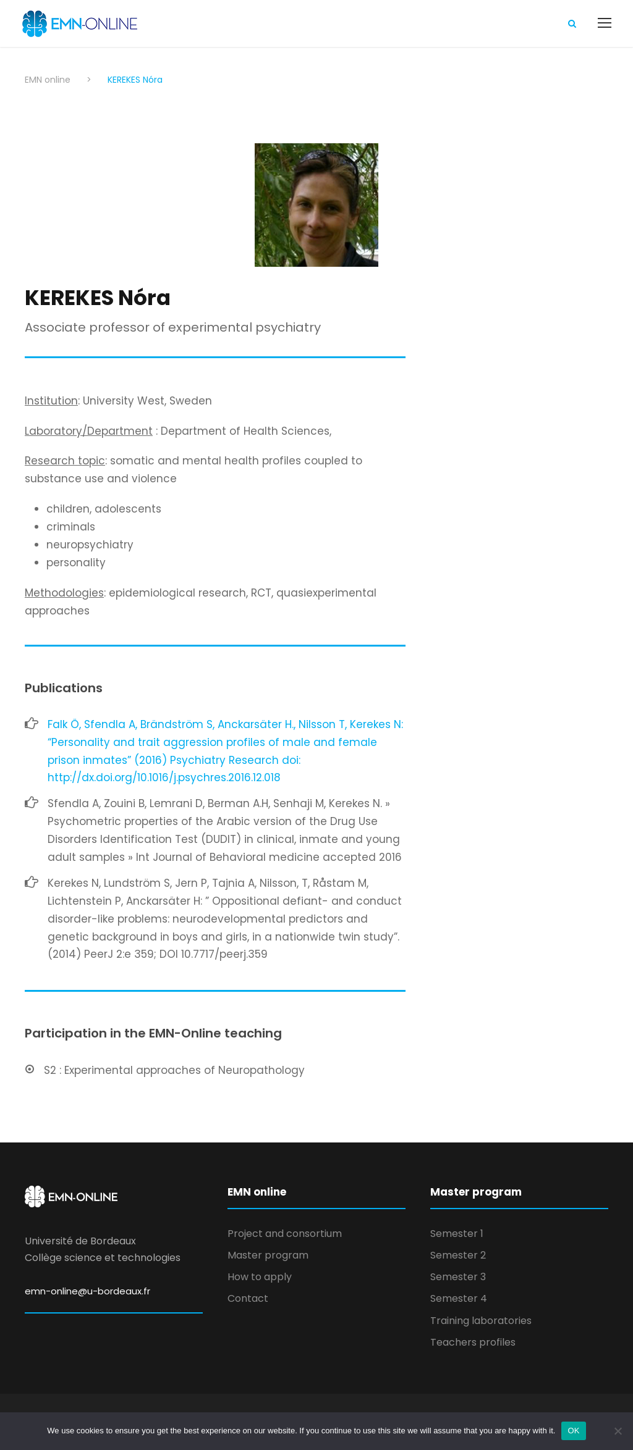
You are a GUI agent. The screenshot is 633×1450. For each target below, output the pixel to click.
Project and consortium (284, 1233)
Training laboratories (481, 1321)
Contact (247, 1298)
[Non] (617, 1431)
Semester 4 (458, 1298)
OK (573, 1430)
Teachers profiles (473, 1342)
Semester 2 (458, 1255)
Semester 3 (458, 1277)
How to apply (259, 1277)
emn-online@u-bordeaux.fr (87, 1290)
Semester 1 (456, 1233)
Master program (267, 1255)
